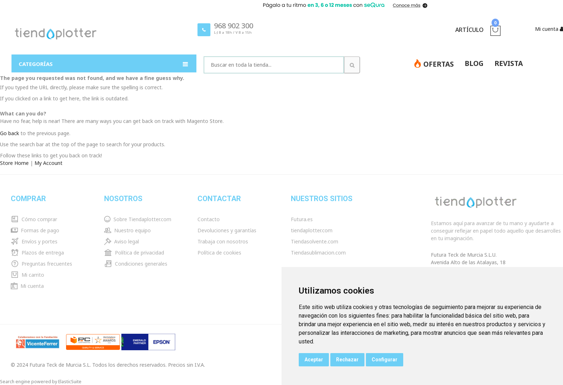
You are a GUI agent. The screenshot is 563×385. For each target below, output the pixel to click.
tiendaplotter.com (311, 230)
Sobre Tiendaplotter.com (137, 219)
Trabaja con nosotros (222, 241)
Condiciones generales (135, 263)
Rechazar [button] (347, 359)
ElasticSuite (70, 382)
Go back (9, 133)
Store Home (14, 163)
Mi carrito (27, 274)
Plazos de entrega (37, 252)
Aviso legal (121, 241)
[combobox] (273, 65)
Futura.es (302, 219)
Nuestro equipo (127, 230)
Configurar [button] (384, 359)
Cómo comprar (34, 219)
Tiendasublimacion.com (318, 252)
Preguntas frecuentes (41, 263)
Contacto (208, 219)
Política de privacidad (134, 252)
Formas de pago (35, 230)
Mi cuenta (27, 285)
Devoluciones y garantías (226, 230)
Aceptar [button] (313, 359)
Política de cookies (219, 252)
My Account (48, 163)
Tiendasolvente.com (314, 241)
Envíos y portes (34, 241)
